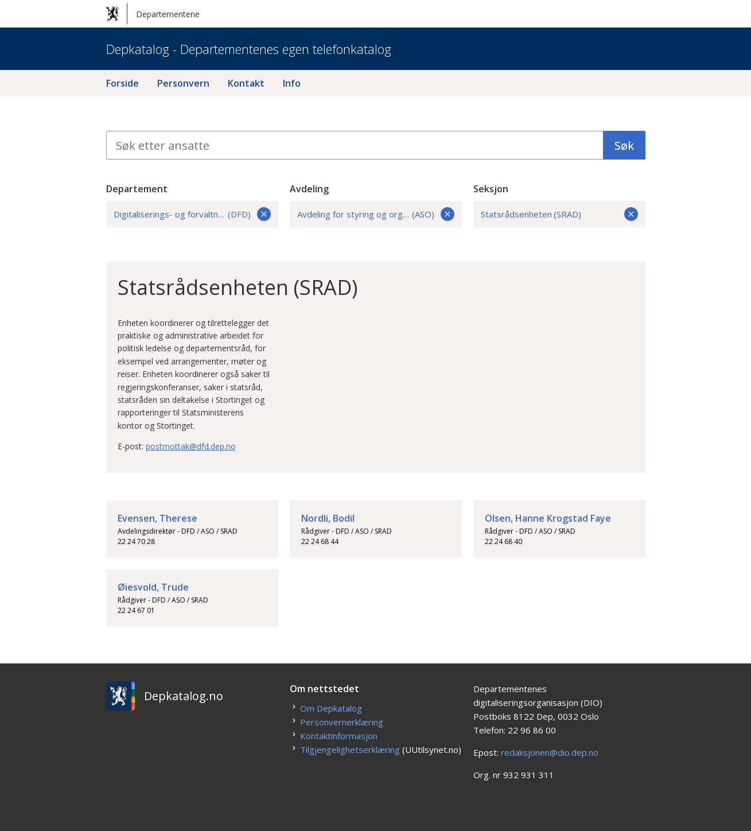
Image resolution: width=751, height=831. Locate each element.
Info (292, 83)
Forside (122, 83)
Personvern (183, 83)
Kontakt (246, 83)
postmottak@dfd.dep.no (191, 446)
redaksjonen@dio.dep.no (549, 752)
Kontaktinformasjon (339, 735)
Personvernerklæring (341, 722)
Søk (624, 145)
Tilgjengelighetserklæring (350, 749)
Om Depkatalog (331, 708)
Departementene (153, 13)
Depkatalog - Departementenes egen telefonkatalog (248, 48)
